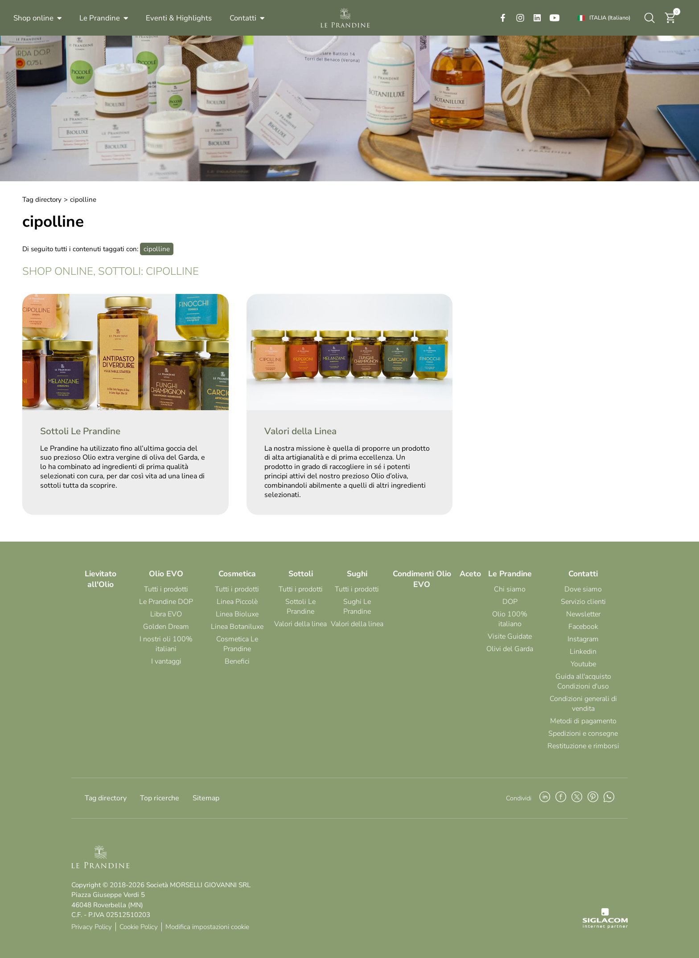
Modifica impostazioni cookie (207, 926)
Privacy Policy (91, 926)
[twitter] (577, 798)
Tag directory (42, 199)
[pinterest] (593, 798)
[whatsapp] (609, 798)
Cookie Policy (138, 926)
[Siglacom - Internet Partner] (605, 926)
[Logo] (345, 18)
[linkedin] (537, 17)
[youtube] (554, 18)
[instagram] (520, 17)
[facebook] (503, 18)
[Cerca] (649, 18)
